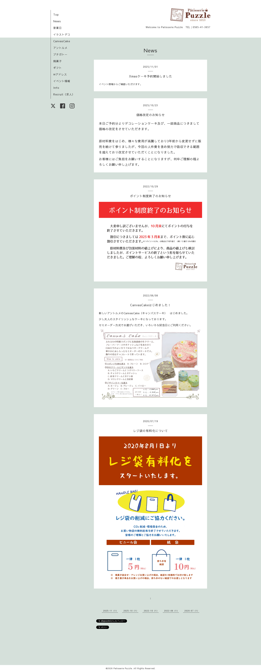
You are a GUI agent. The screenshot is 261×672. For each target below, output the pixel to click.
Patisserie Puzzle (123, 668)
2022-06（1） (171, 610)
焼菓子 (57, 61)
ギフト (57, 67)
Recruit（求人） (64, 94)
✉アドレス (60, 74)
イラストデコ (61, 34)
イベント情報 (61, 81)
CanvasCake (61, 41)
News (57, 21)
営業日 (57, 28)
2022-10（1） (151, 610)
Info (56, 87)
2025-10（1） (131, 610)
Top (56, 14)
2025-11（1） (110, 610)
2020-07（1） (191, 610)
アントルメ (60, 48)
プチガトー (60, 54)
